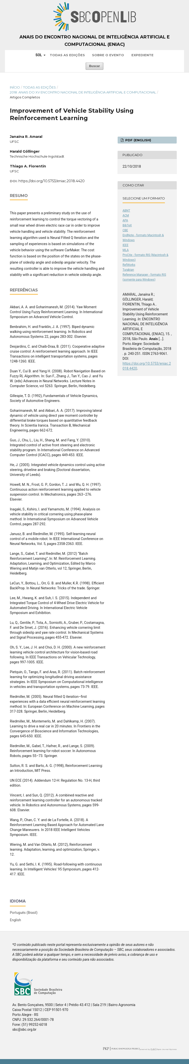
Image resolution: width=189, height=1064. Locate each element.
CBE (125, 230)
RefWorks (129, 265)
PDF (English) (137, 140)
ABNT (126, 210)
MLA (126, 250)
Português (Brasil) (23, 913)
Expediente (142, 55)
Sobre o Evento (108, 55)
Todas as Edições (67, 55)
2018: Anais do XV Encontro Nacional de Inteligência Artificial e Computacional (83, 92)
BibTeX (127, 225)
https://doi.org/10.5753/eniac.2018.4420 (51, 181)
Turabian (128, 269)
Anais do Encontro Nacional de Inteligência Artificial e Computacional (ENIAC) (94, 40)
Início (15, 87)
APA (125, 220)
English (15, 920)
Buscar (94, 66)
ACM (126, 215)
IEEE (125, 245)
